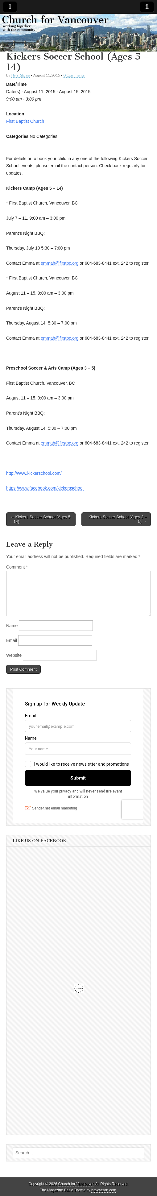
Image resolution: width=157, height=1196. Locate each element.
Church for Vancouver (75, 1184)
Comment (17, 567)
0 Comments (74, 75)
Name (12, 625)
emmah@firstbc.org (59, 263)
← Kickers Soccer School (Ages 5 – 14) (40, 519)
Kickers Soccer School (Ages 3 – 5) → (118, 519)
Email (11, 640)
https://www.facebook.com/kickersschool (45, 488)
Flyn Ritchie (20, 75)
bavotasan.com (103, 1190)
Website (14, 655)
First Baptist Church (25, 121)
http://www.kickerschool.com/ (34, 473)
